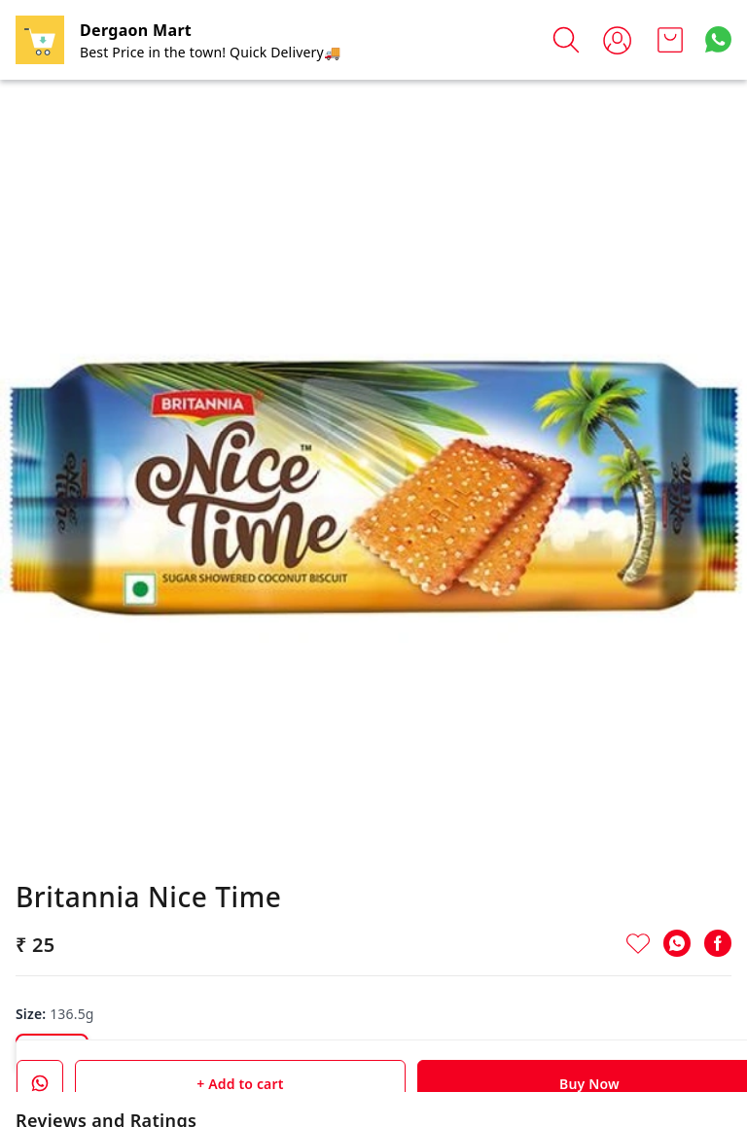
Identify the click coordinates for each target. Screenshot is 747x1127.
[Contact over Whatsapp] (718, 39)
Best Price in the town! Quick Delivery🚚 (210, 52)
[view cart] (670, 39)
